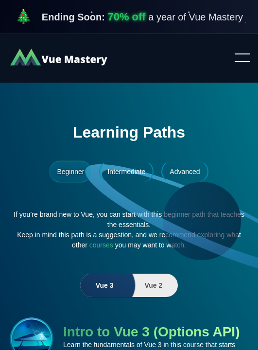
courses (101, 245)
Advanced (185, 171)
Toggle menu (238, 58)
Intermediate (126, 171)
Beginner (70, 171)
